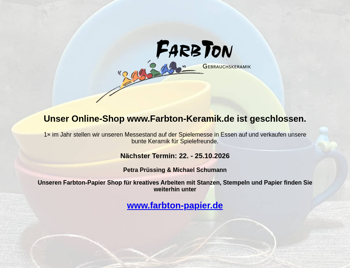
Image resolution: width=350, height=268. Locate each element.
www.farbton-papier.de (175, 205)
